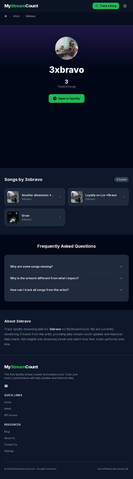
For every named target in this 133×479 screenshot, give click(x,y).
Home (7, 402)
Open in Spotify (66, 98)
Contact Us (10, 444)
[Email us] (6, 386)
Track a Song (105, 5)
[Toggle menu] (125, 6)
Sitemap (9, 450)
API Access (10, 415)
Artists (16, 16)
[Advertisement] (66, 141)
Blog (7, 431)
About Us (9, 438)
